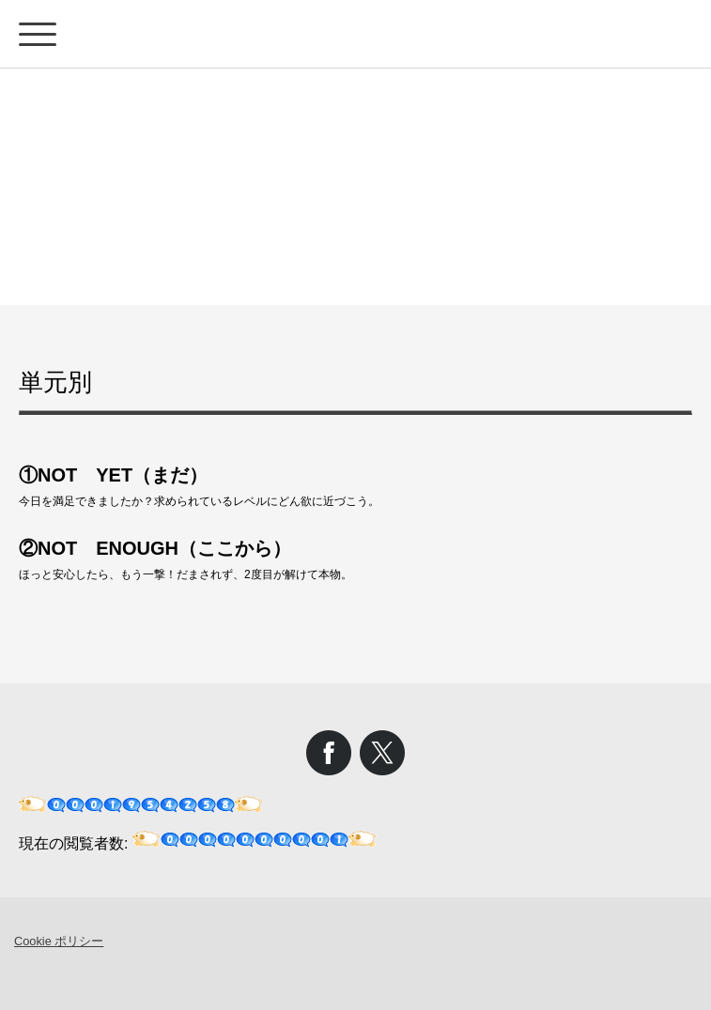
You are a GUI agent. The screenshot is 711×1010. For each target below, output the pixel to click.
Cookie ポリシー (58, 941)
